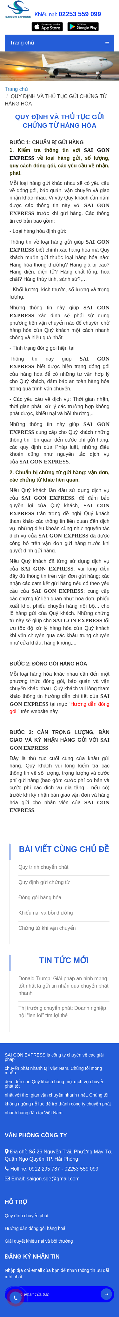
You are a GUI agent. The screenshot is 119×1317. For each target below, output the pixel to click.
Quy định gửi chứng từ (44, 882)
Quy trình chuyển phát (43, 867)
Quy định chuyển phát (26, 1215)
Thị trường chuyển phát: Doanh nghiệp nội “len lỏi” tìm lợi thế (62, 1011)
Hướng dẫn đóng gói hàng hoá (35, 1228)
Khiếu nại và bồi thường (45, 912)
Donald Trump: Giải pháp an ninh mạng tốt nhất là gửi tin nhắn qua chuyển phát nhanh (63, 986)
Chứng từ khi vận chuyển (47, 928)
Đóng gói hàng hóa (39, 897)
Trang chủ (22, 43)
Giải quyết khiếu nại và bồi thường (39, 1241)
